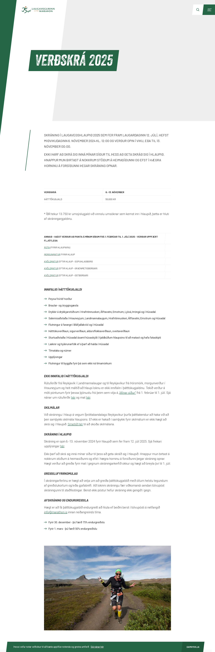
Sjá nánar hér (97, 646)
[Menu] (209, 9)
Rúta (47, 247)
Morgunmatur (52, 254)
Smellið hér (75, 424)
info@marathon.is (55, 512)
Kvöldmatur (51, 261)
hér (73, 397)
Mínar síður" (128, 393)
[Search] (198, 9)
